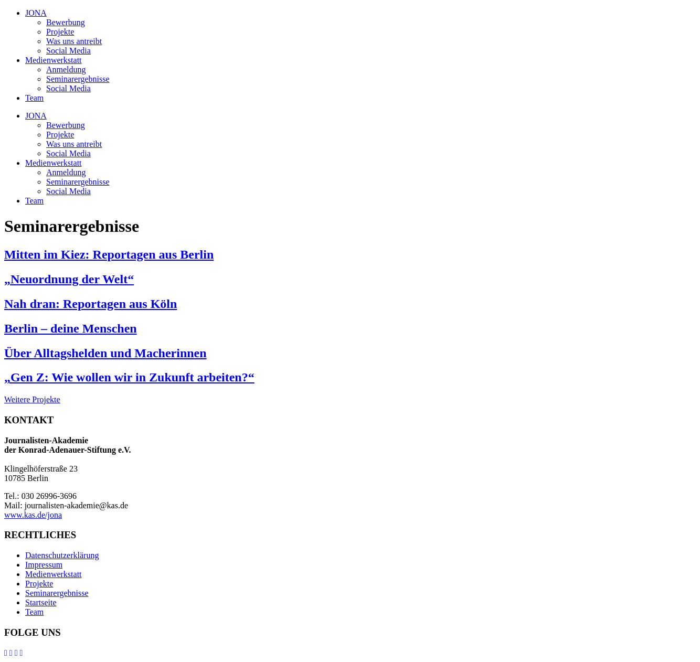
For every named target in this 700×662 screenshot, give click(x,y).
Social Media (68, 50)
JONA (36, 12)
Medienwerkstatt (53, 60)
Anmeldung (66, 69)
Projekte (60, 31)
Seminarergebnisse (78, 78)
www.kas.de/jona (33, 514)
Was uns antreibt (74, 41)
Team (34, 97)
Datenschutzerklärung (62, 555)
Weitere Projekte (32, 399)
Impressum (43, 564)
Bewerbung (65, 22)
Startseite (41, 602)
